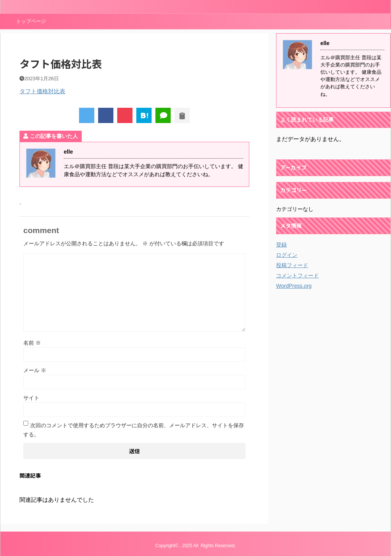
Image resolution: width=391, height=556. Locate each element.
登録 (281, 245)
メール (34, 370)
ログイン (286, 255)
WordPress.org (294, 286)
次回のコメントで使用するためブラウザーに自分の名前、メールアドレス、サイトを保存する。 (133, 430)
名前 (32, 343)
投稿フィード (292, 265)
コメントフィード (297, 275)
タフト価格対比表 (42, 91)
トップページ (31, 21)
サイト (31, 398)
